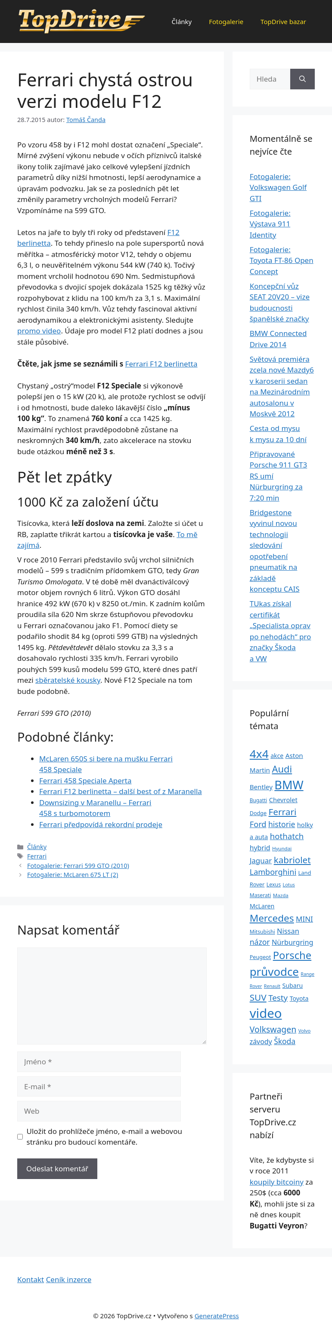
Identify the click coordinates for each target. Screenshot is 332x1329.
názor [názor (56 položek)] (260, 942)
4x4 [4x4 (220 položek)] (259, 753)
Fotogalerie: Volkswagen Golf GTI (278, 187)
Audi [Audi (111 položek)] (282, 769)
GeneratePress (217, 1315)
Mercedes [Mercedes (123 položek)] (272, 918)
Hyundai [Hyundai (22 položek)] (282, 848)
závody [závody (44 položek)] (261, 1041)
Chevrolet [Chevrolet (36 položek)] (283, 799)
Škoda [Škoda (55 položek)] (284, 1041)
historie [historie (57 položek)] (281, 824)
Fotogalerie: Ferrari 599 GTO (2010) (78, 866)
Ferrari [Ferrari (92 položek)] (283, 812)
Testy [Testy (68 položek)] (278, 997)
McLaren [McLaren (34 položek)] (262, 906)
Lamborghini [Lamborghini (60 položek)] (273, 872)
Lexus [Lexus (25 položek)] (274, 884)
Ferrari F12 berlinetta (161, 364)
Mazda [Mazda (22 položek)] (281, 895)
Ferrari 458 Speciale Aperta (85, 780)
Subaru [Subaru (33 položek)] (292, 985)
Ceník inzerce (69, 1279)
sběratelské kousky (67, 680)
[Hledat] (302, 79)
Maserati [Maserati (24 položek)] (260, 895)
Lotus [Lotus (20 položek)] (288, 884)
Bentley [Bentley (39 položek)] (261, 786)
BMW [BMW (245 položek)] (288, 785)
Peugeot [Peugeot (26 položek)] (260, 957)
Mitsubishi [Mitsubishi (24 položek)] (262, 931)
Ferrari (37, 856)
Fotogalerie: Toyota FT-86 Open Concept (281, 260)
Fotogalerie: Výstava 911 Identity (270, 224)
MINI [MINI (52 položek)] (304, 919)
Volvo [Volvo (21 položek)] (304, 1030)
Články (182, 21)
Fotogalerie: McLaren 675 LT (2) (72, 875)
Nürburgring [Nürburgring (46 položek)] (292, 942)
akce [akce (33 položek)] (276, 756)
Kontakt (30, 1279)
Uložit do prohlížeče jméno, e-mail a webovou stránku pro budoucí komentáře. (105, 1136)
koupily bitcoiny (277, 1182)
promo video (39, 331)
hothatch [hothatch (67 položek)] (287, 836)
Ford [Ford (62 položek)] (258, 824)
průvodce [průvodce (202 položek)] (274, 971)
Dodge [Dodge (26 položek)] (258, 813)
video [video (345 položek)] (266, 1013)
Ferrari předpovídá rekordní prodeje (100, 824)
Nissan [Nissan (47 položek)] (288, 931)
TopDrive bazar (283, 21)
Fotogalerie (226, 21)
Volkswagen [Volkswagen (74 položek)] (273, 1029)
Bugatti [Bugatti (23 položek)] (258, 800)
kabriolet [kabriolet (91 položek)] (292, 860)
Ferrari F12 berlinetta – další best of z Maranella (120, 791)
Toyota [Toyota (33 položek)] (299, 998)
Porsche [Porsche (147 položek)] (292, 955)
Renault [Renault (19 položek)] (272, 986)
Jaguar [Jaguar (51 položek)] (261, 860)
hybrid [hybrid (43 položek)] (260, 847)
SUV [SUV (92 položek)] (258, 997)
